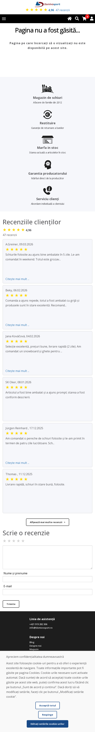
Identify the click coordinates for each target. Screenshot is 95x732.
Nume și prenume (15, 573)
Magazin (34, 649)
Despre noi (35, 645)
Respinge (47, 714)
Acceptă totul (47, 705)
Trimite (11, 604)
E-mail (8, 586)
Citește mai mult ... (17, 279)
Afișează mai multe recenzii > (47, 522)
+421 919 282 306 (38, 624)
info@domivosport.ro (41, 627)
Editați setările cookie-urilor (47, 723)
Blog (32, 642)
